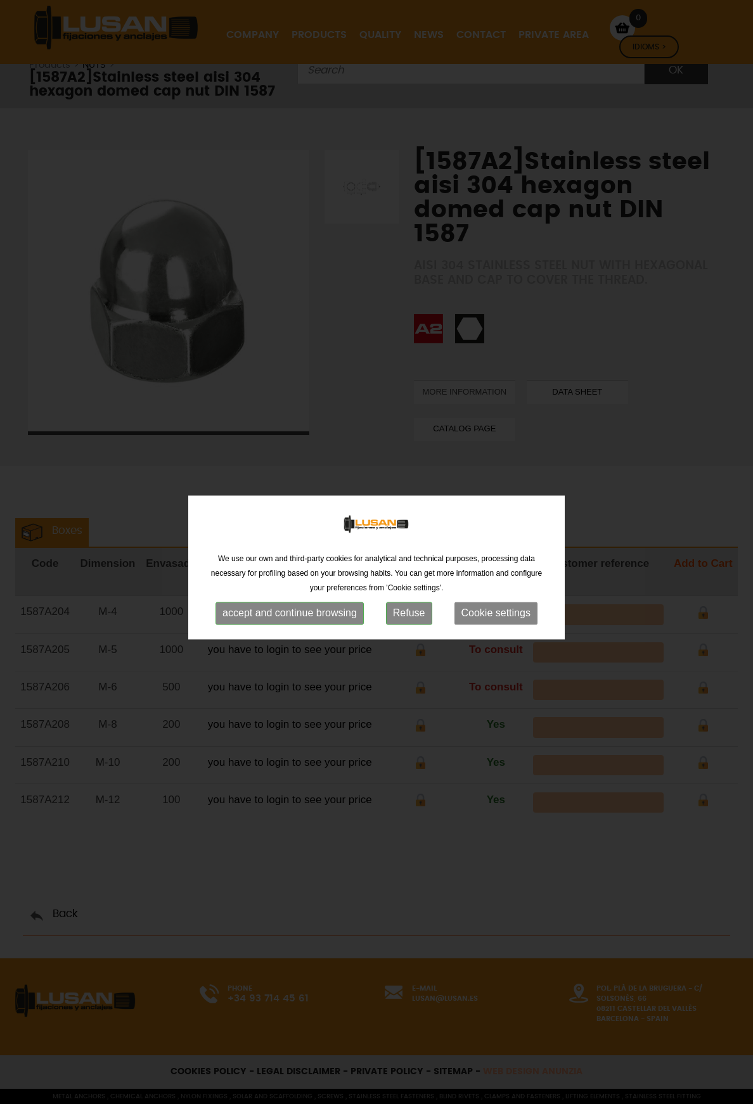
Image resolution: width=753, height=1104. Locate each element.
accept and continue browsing (289, 628)
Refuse (409, 628)
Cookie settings (496, 628)
